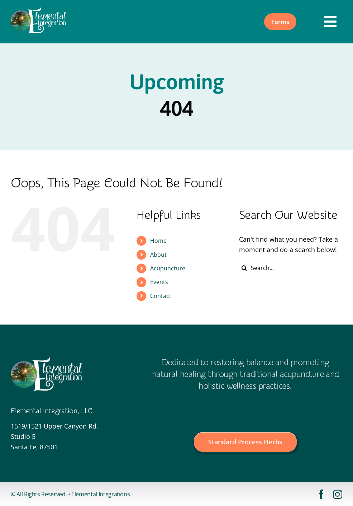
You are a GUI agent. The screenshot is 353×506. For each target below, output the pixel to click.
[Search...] (290, 268)
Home (158, 241)
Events (159, 282)
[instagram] (337, 494)
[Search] (244, 268)
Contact (160, 296)
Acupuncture (167, 268)
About (158, 255)
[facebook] (321, 494)
